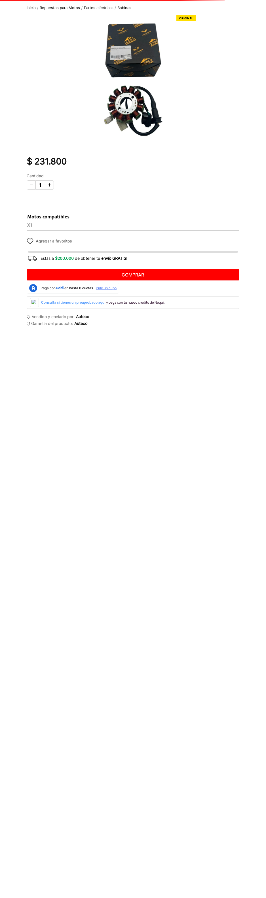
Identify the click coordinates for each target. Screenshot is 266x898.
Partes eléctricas (98, 8)
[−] (31, 185)
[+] (49, 185)
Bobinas (124, 8)
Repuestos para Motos (60, 8)
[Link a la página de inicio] (31, 8)
